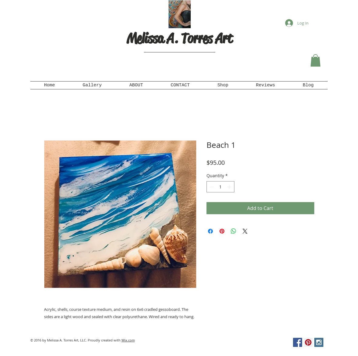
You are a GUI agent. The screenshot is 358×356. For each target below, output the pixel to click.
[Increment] (230, 186)
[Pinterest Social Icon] (308, 342)
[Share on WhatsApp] (233, 231)
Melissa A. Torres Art (179, 38)
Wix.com (128, 340)
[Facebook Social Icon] (297, 342)
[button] (315, 60)
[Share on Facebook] (210, 231)
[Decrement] (211, 186)
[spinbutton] (220, 186)
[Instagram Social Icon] (318, 342)
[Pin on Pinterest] (222, 231)
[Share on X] (245, 231)
